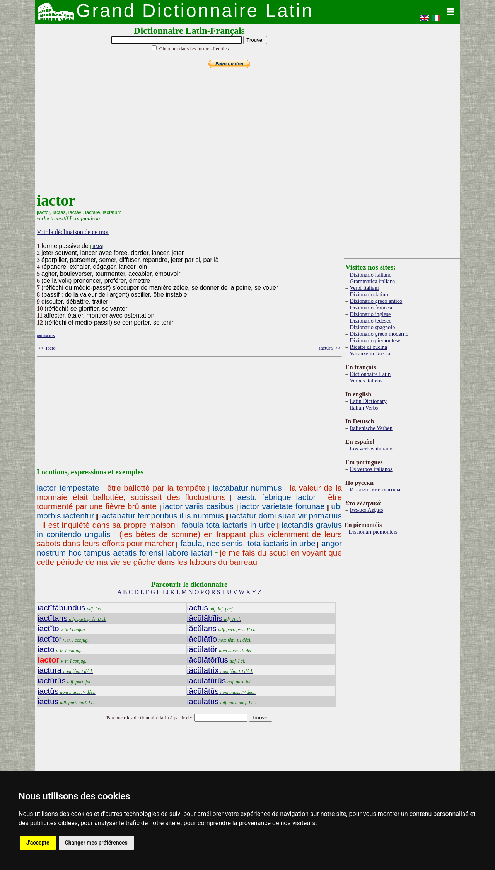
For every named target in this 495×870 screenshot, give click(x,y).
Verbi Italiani (364, 288)
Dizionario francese (371, 307)
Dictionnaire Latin (370, 374)
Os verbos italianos (371, 469)
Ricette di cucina (368, 347)
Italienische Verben (371, 428)
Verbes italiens (366, 380)
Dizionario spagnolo (372, 327)
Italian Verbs (364, 407)
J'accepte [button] (38, 842)
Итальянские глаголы (375, 489)
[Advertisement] (187, 137)
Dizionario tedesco (370, 321)
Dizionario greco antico (376, 301)
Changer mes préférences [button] (96, 842)
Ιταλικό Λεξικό (366, 510)
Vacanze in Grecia (370, 353)
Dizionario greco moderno (379, 334)
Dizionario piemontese (375, 340)
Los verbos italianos (372, 448)
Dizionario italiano (370, 275)
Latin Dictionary (368, 401)
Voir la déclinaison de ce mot (73, 232)
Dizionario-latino (369, 294)
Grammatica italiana (372, 281)
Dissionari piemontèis (372, 531)
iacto (97, 246)
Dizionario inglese (370, 314)
